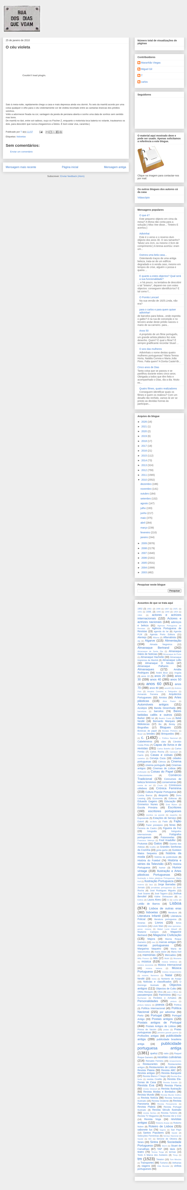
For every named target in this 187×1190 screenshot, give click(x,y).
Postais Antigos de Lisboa (161, 1026)
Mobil (166, 958)
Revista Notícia (149, 1097)
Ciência (162, 761)
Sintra (154, 1142)
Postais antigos (162, 1019)
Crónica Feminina (168, 788)
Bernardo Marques (164, 721)
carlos (144, 81)
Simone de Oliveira (167, 1139)
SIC (150, 1139)
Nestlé (141, 978)
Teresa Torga (157, 1152)
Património (165, 994)
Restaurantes (150, 1064)
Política (177, 1005)
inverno (140, 884)
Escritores (174, 807)
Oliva (160, 992)
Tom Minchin (175, 1159)
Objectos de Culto (166, 988)
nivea (154, 979)
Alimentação (173, 640)
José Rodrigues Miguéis (163, 890)
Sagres (163, 1130)
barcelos (158, 711)
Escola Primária (147, 807)
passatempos (144, 994)
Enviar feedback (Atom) (72, 176)
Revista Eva (145, 1085)
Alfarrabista (169, 637)
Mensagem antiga (115, 167)
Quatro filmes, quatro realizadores (158, 388)
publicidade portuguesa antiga (159, 1046)
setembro (146, 498)
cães (163, 741)
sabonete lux (144, 1129)
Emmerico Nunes (147, 804)
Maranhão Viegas (150, 62)
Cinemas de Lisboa (164, 768)
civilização (142, 772)
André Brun (162, 673)
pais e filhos (172, 992)
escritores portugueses (164, 811)
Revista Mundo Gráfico (171, 1095)
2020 (144, 431)
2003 (144, 572)
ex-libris (153, 821)
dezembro (146, 484)
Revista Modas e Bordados (159, 1091)
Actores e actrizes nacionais (159, 620)
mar (153, 942)
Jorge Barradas (166, 884)
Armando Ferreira (147, 694)
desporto (163, 795)
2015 (144, 455)
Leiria (175, 900)
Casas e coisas (161, 755)
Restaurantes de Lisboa (162, 1067)
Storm (164, 1146)
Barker (141, 718)
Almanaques (145, 669)
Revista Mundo (145, 1094)
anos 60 (153, 684)
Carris (140, 755)
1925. (175, 609)
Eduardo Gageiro (147, 801)
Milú (155, 958)
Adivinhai (144, 233)
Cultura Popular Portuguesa (160, 791)
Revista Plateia (146, 1070)
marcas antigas (167, 942)
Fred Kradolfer (167, 840)
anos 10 (145, 676)
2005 (144, 562)
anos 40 (155, 679)
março (144, 527)
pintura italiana (144, 1005)
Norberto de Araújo (171, 979)
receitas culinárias (169, 1057)
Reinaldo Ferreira (154, 1061)
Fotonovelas (167, 837)
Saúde (174, 1133)
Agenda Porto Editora (162, 634)
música (146, 961)
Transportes (147, 1162)
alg (138, 641)
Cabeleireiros (144, 741)
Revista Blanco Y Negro (155, 1076)
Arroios (163, 697)
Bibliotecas (143, 724)
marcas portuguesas (153, 945)
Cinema (176, 761)
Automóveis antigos (152, 704)
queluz (154, 1053)
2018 (144, 441)
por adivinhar (167, 1012)
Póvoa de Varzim (146, 1029)
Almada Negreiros (161, 644)
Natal (168, 975)
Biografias (143, 727)
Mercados (170, 955)
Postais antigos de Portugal (159, 1022)
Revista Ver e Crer (172, 1116)
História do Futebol (148, 860)
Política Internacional (153, 1008)
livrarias (141, 923)
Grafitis (153, 847)
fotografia (152, 831)
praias (166, 1029)
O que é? (144, 215)
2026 (144, 421)
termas (172, 1152)
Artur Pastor (169, 701)
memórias (149, 955)
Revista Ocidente (160, 1101)
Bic (160, 724)
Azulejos (142, 708)
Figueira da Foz (172, 828)
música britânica (169, 962)
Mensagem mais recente (21, 167)
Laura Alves (154, 899)
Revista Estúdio (170, 1082)
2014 (144, 460)
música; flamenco (150, 975)
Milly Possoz (143, 958)
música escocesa (145, 965)
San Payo (176, 1130)
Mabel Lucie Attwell (167, 929)
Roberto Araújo (162, 1123)
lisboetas (21, 136)
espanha (173, 815)
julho (143, 508)
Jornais (141, 887)
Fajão (177, 821)
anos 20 (159, 676)
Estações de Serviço (164, 818)
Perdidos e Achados (164, 998)
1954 (176, 612)
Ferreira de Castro (147, 828)
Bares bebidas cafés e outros (159, 712)
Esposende (143, 818)
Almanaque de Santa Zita (150, 651)
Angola (177, 673)
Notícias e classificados (157, 981)
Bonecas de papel (147, 731)
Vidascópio (143, 197)
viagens (145, 1165)
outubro (145, 493)
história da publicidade (166, 857)
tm (139, 1159)
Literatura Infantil (148, 916)
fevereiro (146, 532)
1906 (158, 609)
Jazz (151, 884)
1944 (167, 612)
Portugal (156, 1015)
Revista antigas (146, 1073)
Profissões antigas (148, 1035)
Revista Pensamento (167, 1104)
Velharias (176, 1163)
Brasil (139, 734)
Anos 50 (144, 330)
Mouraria (177, 958)
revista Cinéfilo (154, 1079)
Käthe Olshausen (163, 896)
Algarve (150, 640)
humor (162, 867)
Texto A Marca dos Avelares (152, 1155)
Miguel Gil (146, 69)
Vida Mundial (163, 1166)
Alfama (156, 637)
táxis (172, 1149)
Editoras (173, 798)
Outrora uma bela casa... (153, 254)
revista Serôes (149, 1113)
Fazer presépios (154, 825)
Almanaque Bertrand (153, 647)
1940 (158, 612)
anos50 (167, 688)
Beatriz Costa (165, 718)
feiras (172, 825)
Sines (140, 1142)
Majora (151, 938)
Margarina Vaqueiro (149, 948)
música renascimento (171, 972)
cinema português (155, 765)
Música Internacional (169, 964)
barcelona (141, 711)
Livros (159, 922)
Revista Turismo (169, 1113)
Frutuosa (142, 843)
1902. (149, 609)
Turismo (164, 1163)
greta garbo (162, 850)
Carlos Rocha (157, 752)
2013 (144, 465)
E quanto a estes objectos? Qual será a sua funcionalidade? (160, 277)
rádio (166, 1053)
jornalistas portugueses (161, 888)
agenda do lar (161, 631)
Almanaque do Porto (172, 654)
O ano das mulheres (150, 349)
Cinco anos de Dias (148, 367)
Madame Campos (148, 932)
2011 (144, 475)
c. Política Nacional (168, 738)
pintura (173, 1001)
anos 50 (175, 679)
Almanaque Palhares (152, 666)
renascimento (175, 1061)
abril (143, 522)
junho (144, 513)
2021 (144, 426)
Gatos (158, 843)
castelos (141, 758)
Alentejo (142, 637)
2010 (144, 479)
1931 (139, 612)
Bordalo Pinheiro (170, 731)
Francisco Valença (145, 840)
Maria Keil (176, 952)
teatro (140, 1151)
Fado (165, 821)
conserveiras (169, 782)
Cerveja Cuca (158, 758)
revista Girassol (150, 1089)
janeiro (145, 537)
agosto (145, 503)
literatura (172, 912)
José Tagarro (161, 893)
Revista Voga (152, 1119)
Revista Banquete (171, 1073)
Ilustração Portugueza (158, 881)
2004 (144, 567)
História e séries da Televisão (159, 862)
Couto (160, 785)
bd (152, 718)
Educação (169, 801)
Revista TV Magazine (148, 1116)
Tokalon (160, 1159)
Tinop (175, 1155)
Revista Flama (173, 1085)
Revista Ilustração (171, 1088)
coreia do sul (144, 785)
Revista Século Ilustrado (166, 1109)
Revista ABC (168, 1070)
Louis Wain (157, 926)
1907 (167, 609)
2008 (144, 548)
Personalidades (147, 1001)
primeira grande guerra (167, 1033)
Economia (158, 798)
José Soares (143, 893)
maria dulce (161, 952)
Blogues (165, 727)
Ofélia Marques (145, 992)
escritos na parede (155, 815)
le (168, 900)
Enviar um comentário (21, 151)
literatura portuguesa (165, 919)
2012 (144, 470)
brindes (151, 733)
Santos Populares (153, 1132)
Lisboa (175, 903)
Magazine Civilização (167, 935)
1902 (139, 609)
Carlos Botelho (163, 749)
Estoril (140, 821)
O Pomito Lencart (149, 297)
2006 (144, 557)
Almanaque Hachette (152, 657)
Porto (140, 1015)
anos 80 (154, 687)
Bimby (172, 724)
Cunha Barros (144, 795)
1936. (149, 612)
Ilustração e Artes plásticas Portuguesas (159, 872)
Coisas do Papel (162, 771)
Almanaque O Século (159, 663)
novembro (146, 488)
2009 (144, 543)
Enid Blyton (171, 804)
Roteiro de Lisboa (161, 1126)
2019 (144, 436)
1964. (139, 615)
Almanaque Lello (171, 660)
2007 (144, 553)
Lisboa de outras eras (165, 908)
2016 (144, 450)
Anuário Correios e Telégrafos (162, 691)
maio (144, 517)
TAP (159, 1149)
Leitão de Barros (148, 903)
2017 (144, 445)
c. (142, 737)
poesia (159, 1004)
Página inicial (70, 167)
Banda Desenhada (164, 708)
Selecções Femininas (148, 1136)
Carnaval (174, 752)
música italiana (154, 968)
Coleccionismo (144, 775)
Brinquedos (167, 733)
